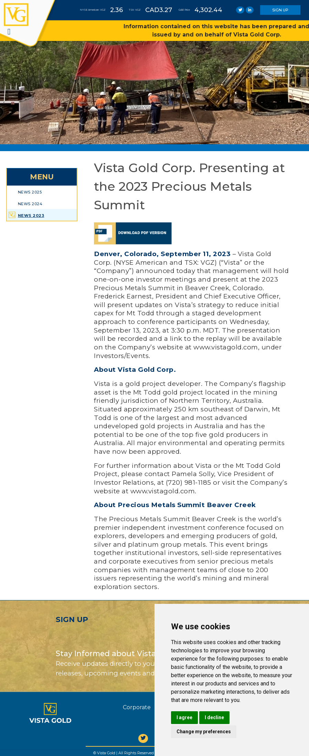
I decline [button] (214, 717)
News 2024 (30, 203)
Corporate (137, 707)
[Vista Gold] (50, 713)
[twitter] (143, 738)
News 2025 (30, 192)
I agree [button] (184, 717)
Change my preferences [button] (204, 731)
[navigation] (9, 32)
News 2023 (31, 215)
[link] (240, 10)
